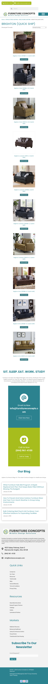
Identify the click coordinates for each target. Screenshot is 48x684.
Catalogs (12, 607)
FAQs (11, 581)
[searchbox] (24, 8)
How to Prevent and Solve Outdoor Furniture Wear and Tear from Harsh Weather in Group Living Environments (23, 500)
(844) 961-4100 (7, 3)
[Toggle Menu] (43, 14)
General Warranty (14, 583)
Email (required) (15, 653)
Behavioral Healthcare (15, 629)
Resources (12, 576)
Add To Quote (24, 59)
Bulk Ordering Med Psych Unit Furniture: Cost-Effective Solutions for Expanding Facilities (21, 512)
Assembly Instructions (15, 603)
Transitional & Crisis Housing (17, 636)
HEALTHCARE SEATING (24, 19)
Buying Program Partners (16, 605)
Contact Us (12, 571)
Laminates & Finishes (15, 612)
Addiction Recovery (14, 626)
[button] (21, 681)
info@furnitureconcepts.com (22, 3)
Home (3, 19)
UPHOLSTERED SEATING (12, 19)
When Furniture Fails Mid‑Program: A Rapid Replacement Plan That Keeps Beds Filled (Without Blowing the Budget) (23, 487)
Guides (11, 610)
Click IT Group (28, 673)
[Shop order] (39, 27)
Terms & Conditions (15, 586)
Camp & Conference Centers (17, 631)
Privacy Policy (13, 588)
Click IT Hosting (13, 675)
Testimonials (13, 579)
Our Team (12, 574)
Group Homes (13, 634)
